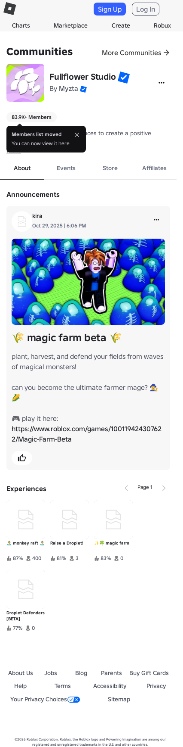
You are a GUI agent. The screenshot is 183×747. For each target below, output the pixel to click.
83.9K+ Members (32, 117)
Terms (63, 686)
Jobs (50, 673)
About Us (20, 673)
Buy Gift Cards (149, 673)
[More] (161, 82)
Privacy (156, 686)
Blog (81, 673)
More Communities (132, 52)
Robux (162, 25)
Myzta (68, 88)
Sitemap (119, 699)
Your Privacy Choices (45, 699)
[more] (156, 219)
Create (121, 25)
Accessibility (109, 686)
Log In (145, 9)
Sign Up (110, 9)
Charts (21, 25)
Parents (111, 673)
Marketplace (71, 25)
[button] (124, 78)
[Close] (77, 135)
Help (20, 686)
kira (37, 216)
